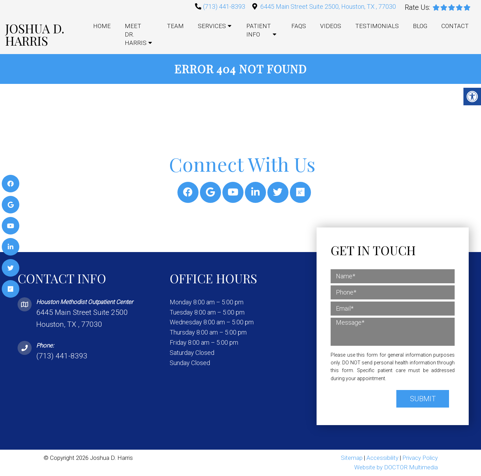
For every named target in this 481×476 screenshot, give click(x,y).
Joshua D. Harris (34, 34)
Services (212, 25)
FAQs (298, 25)
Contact (455, 25)
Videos (330, 25)
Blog (420, 25)
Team (175, 25)
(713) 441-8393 (224, 6)
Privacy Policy (420, 457)
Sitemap (352, 457)
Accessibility (382, 457)
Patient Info (258, 30)
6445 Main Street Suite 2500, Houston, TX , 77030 (328, 6)
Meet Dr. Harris (136, 34)
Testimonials (377, 25)
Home (102, 25)
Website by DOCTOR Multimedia (396, 467)
